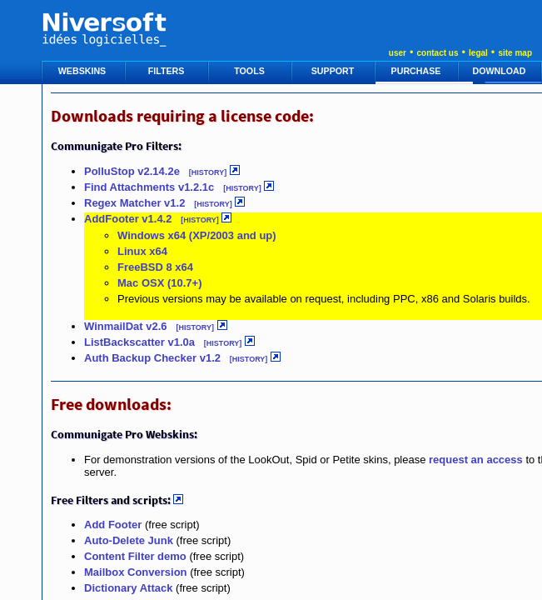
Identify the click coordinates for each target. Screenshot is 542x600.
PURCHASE (417, 71)
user (397, 53)
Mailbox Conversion (135, 572)
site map (515, 53)
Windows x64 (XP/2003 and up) (196, 235)
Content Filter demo (135, 556)
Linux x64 (142, 251)
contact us (437, 53)
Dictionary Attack (128, 588)
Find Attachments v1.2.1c (149, 187)
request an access (476, 459)
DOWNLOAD (501, 71)
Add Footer (113, 524)
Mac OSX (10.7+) (159, 283)
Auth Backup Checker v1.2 (152, 358)
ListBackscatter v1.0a (139, 342)
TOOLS (250, 71)
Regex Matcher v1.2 (134, 203)
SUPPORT (333, 71)
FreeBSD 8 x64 (155, 267)
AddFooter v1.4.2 (128, 218)
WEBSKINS (83, 71)
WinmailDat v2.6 (125, 326)
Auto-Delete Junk (128, 540)
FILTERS (167, 71)
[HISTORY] (208, 172)
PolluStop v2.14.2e (133, 171)
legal (478, 53)
